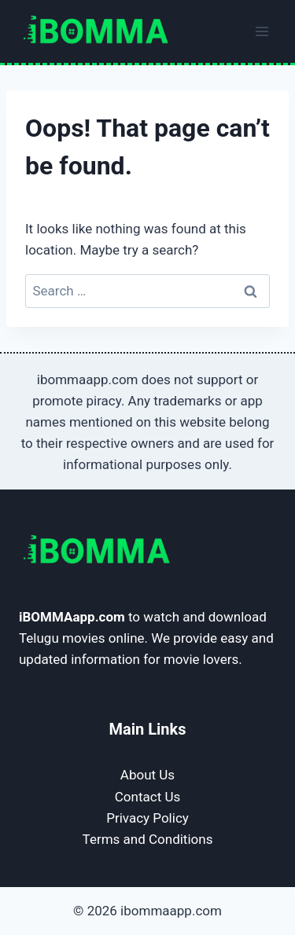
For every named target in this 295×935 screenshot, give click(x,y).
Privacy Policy (147, 818)
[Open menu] (261, 31)
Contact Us (147, 797)
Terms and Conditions (148, 839)
